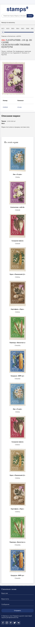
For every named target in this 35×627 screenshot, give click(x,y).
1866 (27, 28)
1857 (2, 28)
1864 (17, 28)
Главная (3, 36)
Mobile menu (32, 2)
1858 (7, 28)
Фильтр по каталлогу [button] (8, 22)
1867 (32, 28)
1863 (12, 28)
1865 (22, 28)
